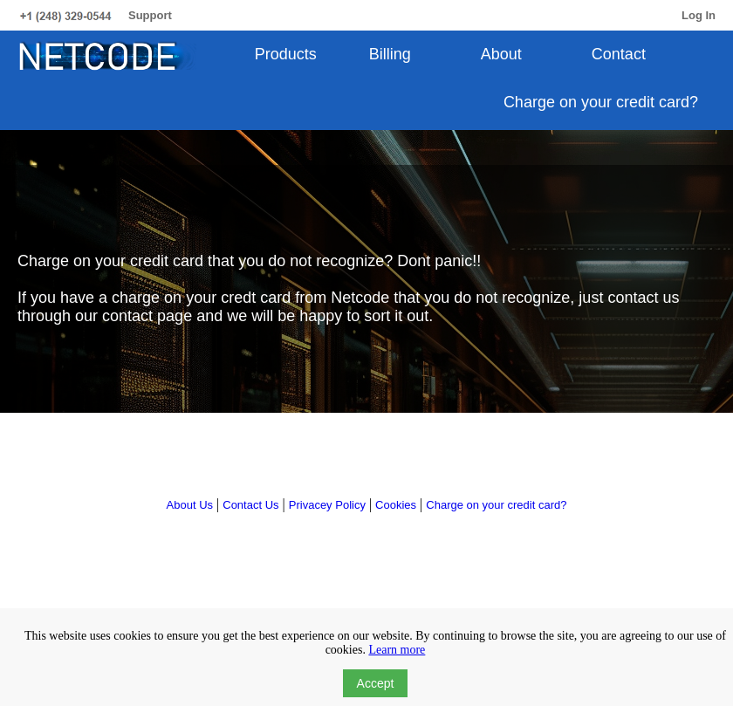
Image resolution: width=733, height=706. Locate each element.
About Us (190, 504)
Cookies (395, 504)
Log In (699, 15)
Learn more (396, 649)
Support (150, 15)
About (501, 54)
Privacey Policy (327, 504)
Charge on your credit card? (601, 102)
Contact (619, 54)
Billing (390, 54)
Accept (375, 683)
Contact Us (250, 504)
